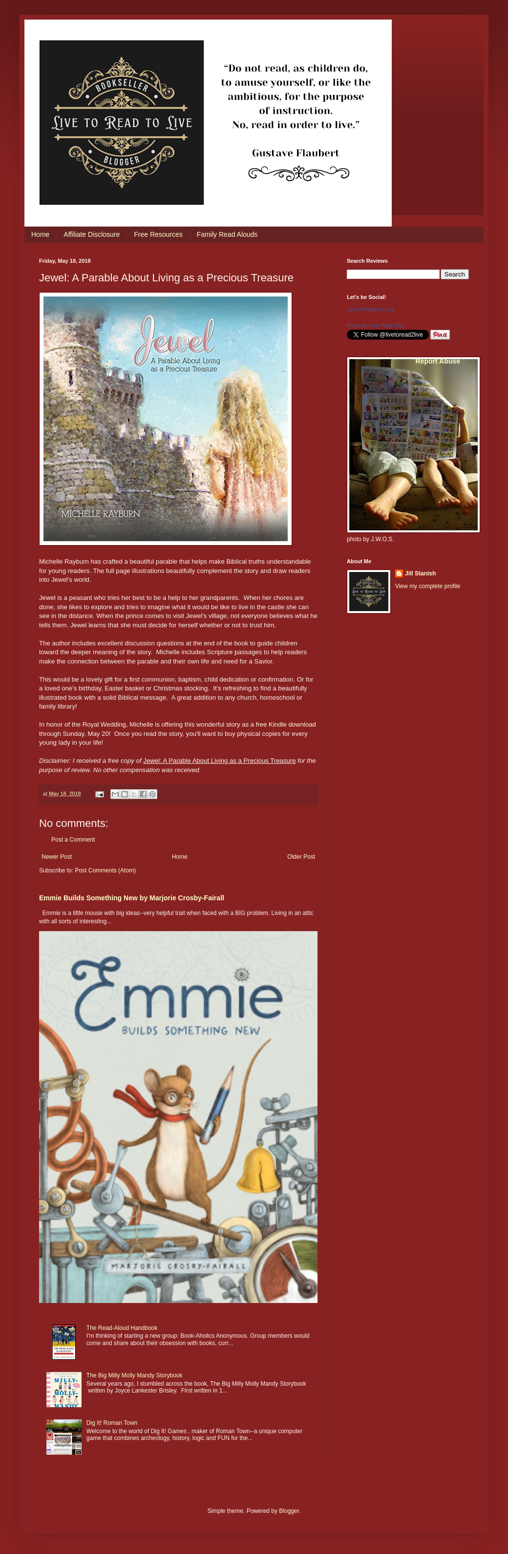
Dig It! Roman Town (112, 1422)
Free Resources (158, 234)
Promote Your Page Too (375, 325)
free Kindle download (286, 724)
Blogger (289, 1511)
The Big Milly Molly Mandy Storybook (134, 1375)
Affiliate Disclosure (92, 234)
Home (40, 234)
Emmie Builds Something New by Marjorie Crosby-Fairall (131, 898)
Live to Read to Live (370, 309)
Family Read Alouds (227, 234)
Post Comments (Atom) (105, 870)
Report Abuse (438, 361)
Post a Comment (73, 839)
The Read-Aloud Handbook (121, 1328)
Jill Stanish (420, 573)
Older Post (301, 856)
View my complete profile (427, 586)
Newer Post (57, 856)
